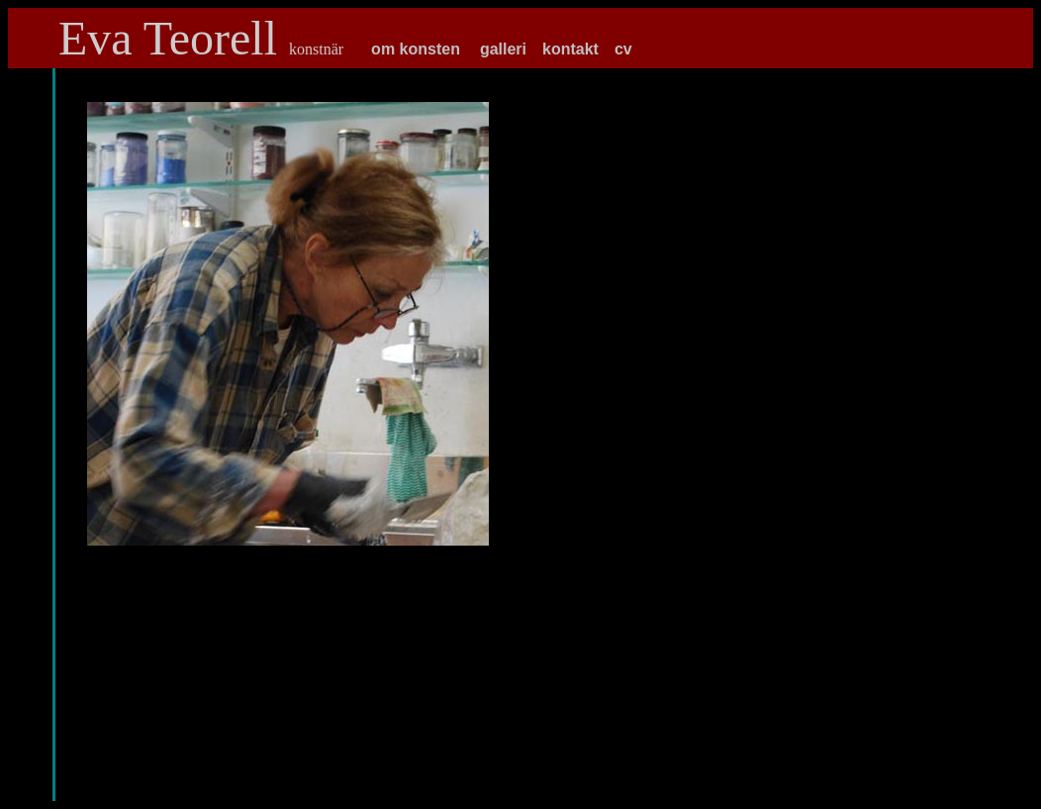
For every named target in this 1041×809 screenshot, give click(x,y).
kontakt (570, 49)
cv (623, 49)
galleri (503, 49)
